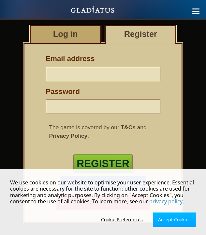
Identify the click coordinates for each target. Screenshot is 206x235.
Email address (70, 59)
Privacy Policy (68, 136)
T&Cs (128, 127)
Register (103, 163)
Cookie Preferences (122, 219)
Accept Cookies (174, 219)
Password (63, 91)
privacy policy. (166, 201)
